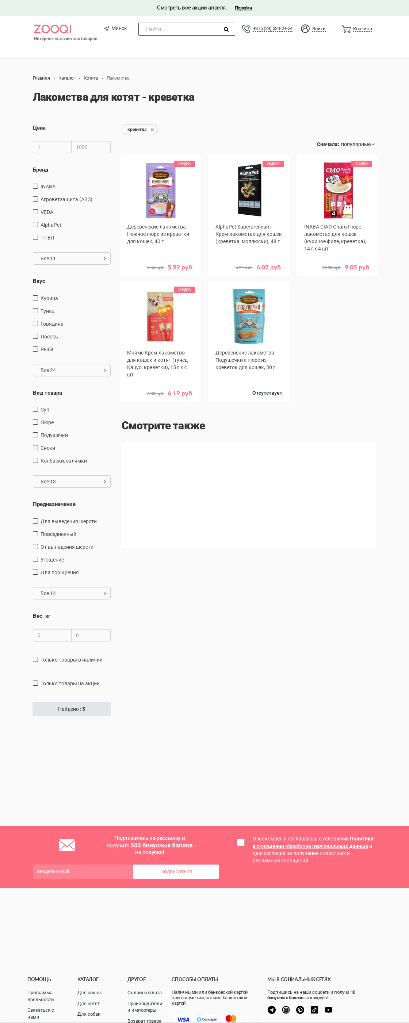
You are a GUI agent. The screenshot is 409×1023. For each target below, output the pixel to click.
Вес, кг (41, 616)
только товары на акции (70, 683)
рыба (47, 349)
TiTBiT (48, 238)
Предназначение (54, 504)
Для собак (88, 1014)
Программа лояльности (40, 996)
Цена (39, 127)
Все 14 (73, 593)
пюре (47, 422)
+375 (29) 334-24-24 (273, 28)
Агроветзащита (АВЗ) (66, 199)
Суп (45, 410)
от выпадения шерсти (67, 547)
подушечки (54, 435)
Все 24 (73, 370)
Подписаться (176, 871)
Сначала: (328, 144)
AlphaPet (51, 225)
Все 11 (73, 258)
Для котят (88, 1003)
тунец (47, 311)
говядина (52, 324)
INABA (48, 186)
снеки (48, 448)
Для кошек (89, 992)
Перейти (243, 8)
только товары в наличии (72, 660)
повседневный (58, 534)
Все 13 (73, 481)
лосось (49, 337)
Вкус (39, 281)
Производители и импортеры (145, 1007)
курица (49, 298)
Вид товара (47, 393)
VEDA (47, 212)
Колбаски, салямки (64, 461)
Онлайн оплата (144, 992)
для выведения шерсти (69, 521)
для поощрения (60, 572)
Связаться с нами (40, 1013)
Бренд (40, 169)
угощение (52, 560)
